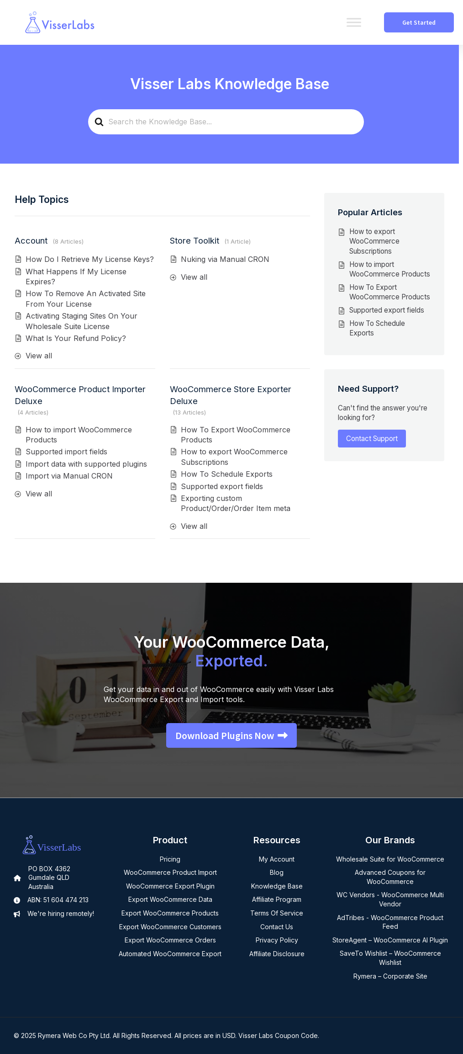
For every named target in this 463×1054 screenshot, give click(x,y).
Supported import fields (66, 451)
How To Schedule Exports (227, 474)
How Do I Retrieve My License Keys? (90, 259)
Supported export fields (222, 486)
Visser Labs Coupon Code (278, 1035)
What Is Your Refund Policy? (76, 338)
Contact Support (372, 438)
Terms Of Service (276, 913)
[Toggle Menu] (354, 22)
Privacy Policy (277, 940)
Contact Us (276, 927)
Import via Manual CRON (69, 475)
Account (31, 240)
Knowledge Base (277, 886)
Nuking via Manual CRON (225, 259)
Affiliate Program (276, 899)
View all (39, 355)
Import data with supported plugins (86, 463)
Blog (277, 872)
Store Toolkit (194, 240)
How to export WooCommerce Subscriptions (374, 241)
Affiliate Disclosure (277, 954)
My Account (277, 859)
